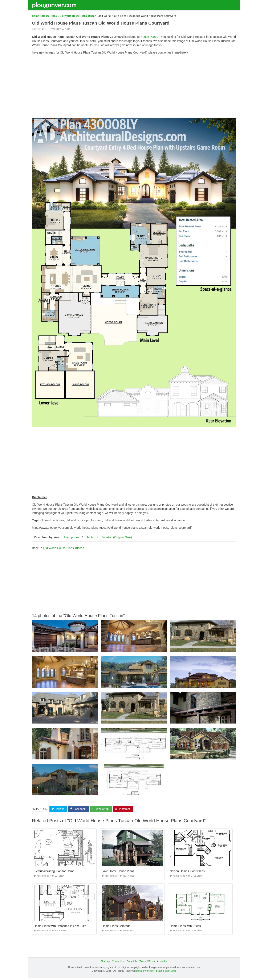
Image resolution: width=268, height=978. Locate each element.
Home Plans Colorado (116, 926)
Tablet (90, 537)
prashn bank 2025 (166, 970)
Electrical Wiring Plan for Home (54, 871)
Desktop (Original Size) (117, 537)
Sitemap (105, 961)
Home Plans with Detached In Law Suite (60, 926)
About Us (162, 961)
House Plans (38, 29)
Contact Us (118, 961)
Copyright (132, 961)
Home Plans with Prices (185, 926)
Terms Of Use (147, 961)
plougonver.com (54, 5)
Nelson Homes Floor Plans (187, 871)
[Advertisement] (134, 87)
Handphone (71, 537)
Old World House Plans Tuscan (63, 548)
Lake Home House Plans (118, 871)
